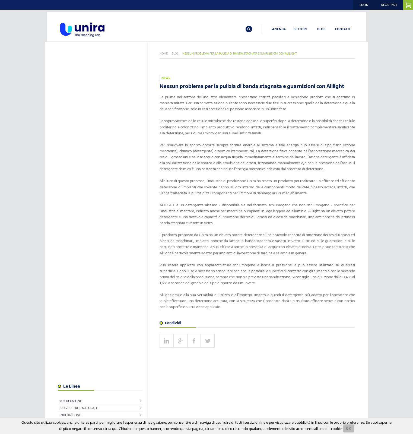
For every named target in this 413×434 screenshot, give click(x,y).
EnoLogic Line (72, 84)
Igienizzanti (71, 105)
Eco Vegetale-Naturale (80, 77)
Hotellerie (70, 91)
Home (166, 53)
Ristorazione (72, 148)
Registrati (389, 5)
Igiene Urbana (72, 98)
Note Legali (334, 392)
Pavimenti (69, 133)
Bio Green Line (72, 70)
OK (348, 428)
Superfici (68, 155)
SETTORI (300, 29)
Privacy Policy (270, 392)
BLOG (321, 29)
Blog (177, 53)
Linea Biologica (73, 126)
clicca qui (110, 428)
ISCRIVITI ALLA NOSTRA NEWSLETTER (126, 378)
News (168, 78)
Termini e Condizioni (303, 392)
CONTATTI (342, 29)
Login (364, 5)
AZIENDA (279, 29)
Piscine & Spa (71, 140)
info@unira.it (71, 413)
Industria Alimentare (79, 112)
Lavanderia (70, 119)
